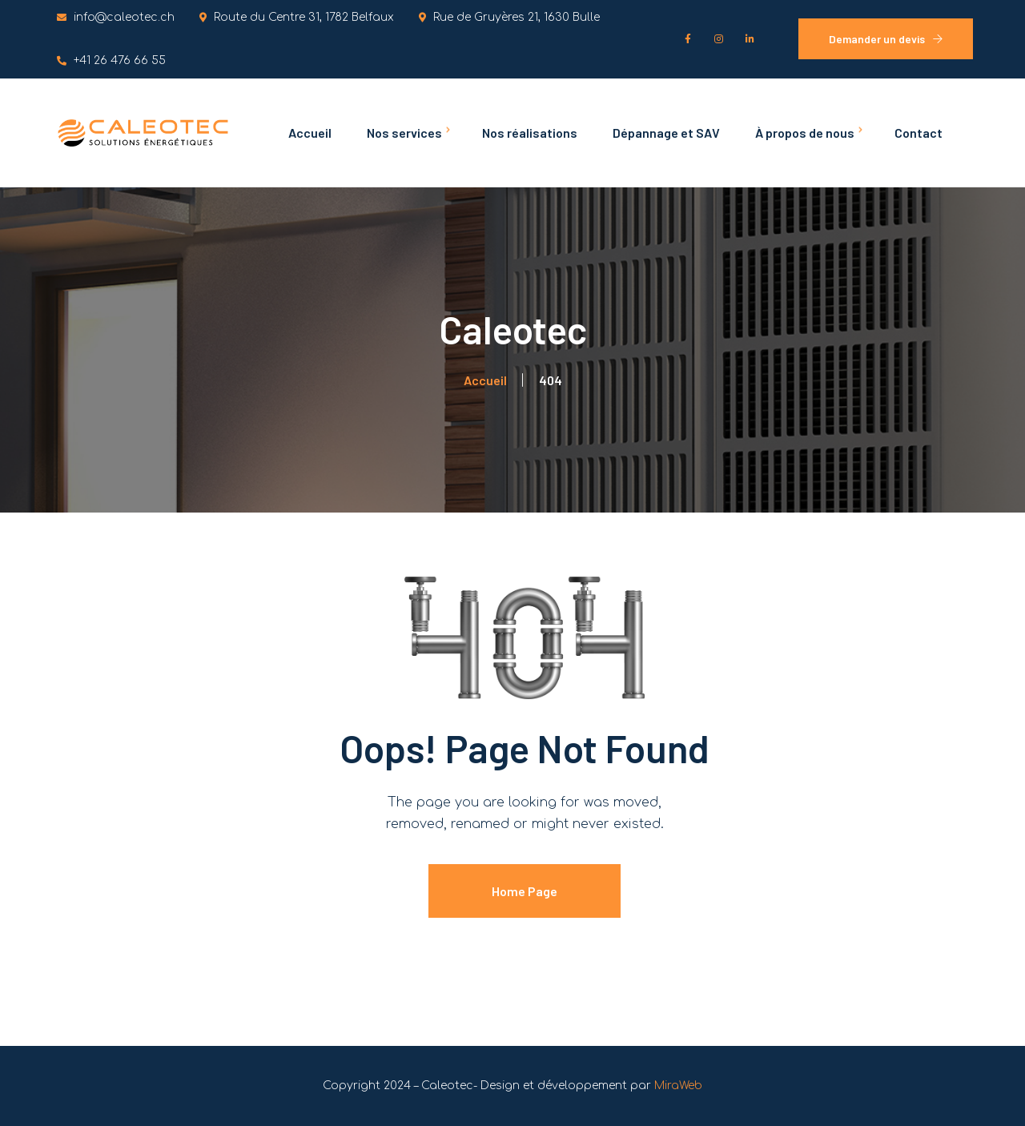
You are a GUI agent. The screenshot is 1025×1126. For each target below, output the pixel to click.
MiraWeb (678, 1086)
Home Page (524, 891)
